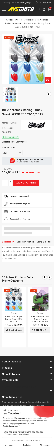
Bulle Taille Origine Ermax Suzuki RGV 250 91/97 (13, 319)
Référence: (7, 128)
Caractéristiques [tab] (25, 242)
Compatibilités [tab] (44, 242)
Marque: (6, 123)
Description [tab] (8, 242)
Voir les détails (14, 330)
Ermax (14, 123)
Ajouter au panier (26, 183)
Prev (44, 277)
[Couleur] (12, 152)
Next (49, 277)
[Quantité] (5, 183)
